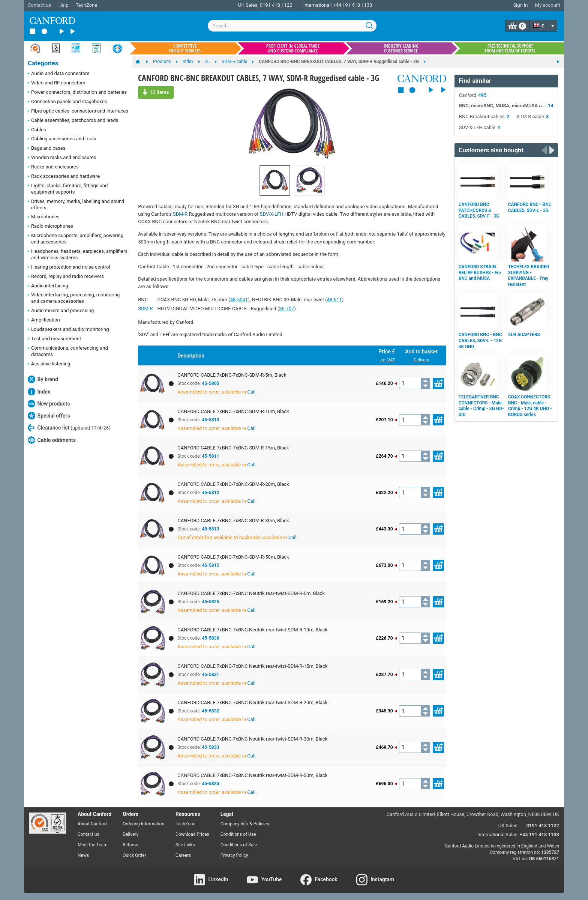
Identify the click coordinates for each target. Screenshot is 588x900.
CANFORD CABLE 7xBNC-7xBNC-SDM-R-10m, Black (233, 411)
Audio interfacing (48, 286)
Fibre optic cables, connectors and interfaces (78, 111)
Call (251, 392)
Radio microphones (50, 226)
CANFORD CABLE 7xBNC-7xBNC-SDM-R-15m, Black (233, 448)
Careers (183, 855)
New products (49, 403)
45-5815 (210, 565)
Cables (37, 130)
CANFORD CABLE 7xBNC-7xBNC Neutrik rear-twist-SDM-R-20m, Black (252, 702)
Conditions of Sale (238, 844)
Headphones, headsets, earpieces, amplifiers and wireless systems (78, 254)
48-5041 (239, 299)
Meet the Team (93, 844)
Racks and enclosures (53, 167)
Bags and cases (46, 148)
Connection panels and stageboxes (67, 102)
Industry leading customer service (401, 48)
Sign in (520, 5)
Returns (130, 844)
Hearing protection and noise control (69, 267)
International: (317, 5)
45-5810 (210, 419)
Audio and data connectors (58, 74)
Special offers (49, 415)
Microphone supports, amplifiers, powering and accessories (75, 239)
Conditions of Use (238, 834)
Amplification (44, 320)
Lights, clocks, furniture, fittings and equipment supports (68, 189)
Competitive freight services (185, 48)
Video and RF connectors (56, 83)
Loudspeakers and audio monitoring (68, 329)
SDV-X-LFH (272, 214)
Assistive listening (49, 364)
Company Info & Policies (244, 823)
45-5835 (210, 783)
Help (63, 5)
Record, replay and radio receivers (66, 276)
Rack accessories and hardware (64, 176)
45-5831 (210, 674)
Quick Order (134, 855)
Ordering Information (143, 823)
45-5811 (210, 456)
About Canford (92, 823)
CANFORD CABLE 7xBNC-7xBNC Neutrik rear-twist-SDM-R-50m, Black (252, 775)
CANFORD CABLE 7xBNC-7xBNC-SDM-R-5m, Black (231, 375)
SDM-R (180, 214)
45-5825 (210, 601)
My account (547, 5)
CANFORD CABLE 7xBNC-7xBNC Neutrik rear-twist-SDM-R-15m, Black (252, 666)
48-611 (334, 299)
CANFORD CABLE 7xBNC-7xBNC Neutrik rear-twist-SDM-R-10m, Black (252, 630)
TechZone (86, 5)
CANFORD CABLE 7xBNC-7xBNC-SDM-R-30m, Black (233, 520)
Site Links (185, 844)
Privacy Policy (234, 855)
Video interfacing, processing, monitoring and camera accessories (74, 298)
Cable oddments (52, 440)
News (83, 855)
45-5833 (210, 747)
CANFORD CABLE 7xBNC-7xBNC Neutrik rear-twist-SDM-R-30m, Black (252, 739)
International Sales (497, 834)
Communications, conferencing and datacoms (68, 351)
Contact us (39, 5)
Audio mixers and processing (61, 311)
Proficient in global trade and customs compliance (293, 48)
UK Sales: (248, 5)
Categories (43, 63)
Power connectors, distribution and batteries (77, 92)
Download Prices (192, 834)
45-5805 (210, 383)
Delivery (421, 359)
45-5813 (210, 529)
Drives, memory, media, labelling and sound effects (76, 204)
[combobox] (292, 26)
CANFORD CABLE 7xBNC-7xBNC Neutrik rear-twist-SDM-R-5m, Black (251, 593)
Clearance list (69, 427)
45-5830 (210, 638)
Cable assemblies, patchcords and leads (73, 120)
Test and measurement (54, 339)
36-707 (286, 308)
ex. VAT (387, 359)
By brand (43, 379)
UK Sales (508, 825)
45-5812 (210, 492)
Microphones (44, 217)
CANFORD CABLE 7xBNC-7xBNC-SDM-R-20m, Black (233, 484)
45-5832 (210, 711)
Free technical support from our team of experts (510, 48)
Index (39, 391)
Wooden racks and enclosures (62, 158)
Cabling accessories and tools (62, 139)
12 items (156, 92)
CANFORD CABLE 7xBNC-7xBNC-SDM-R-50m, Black (233, 557)
